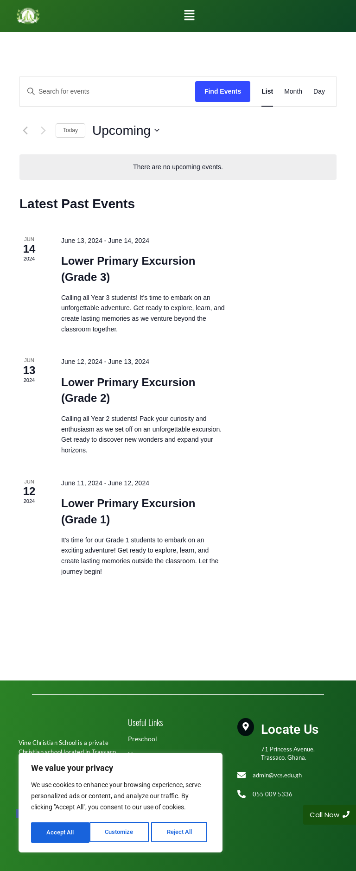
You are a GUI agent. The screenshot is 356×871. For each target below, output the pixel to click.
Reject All (122, 832)
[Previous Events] (25, 130)
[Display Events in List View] (267, 91)
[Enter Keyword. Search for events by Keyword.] (107, 91)
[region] (120, 803)
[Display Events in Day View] (319, 91)
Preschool (142, 739)
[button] (189, 16)
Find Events (222, 91)
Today (70, 130)
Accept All (182, 832)
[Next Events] (43, 130)
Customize (60, 832)
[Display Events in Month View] (293, 91)
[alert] (178, 167)
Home (137, 754)
